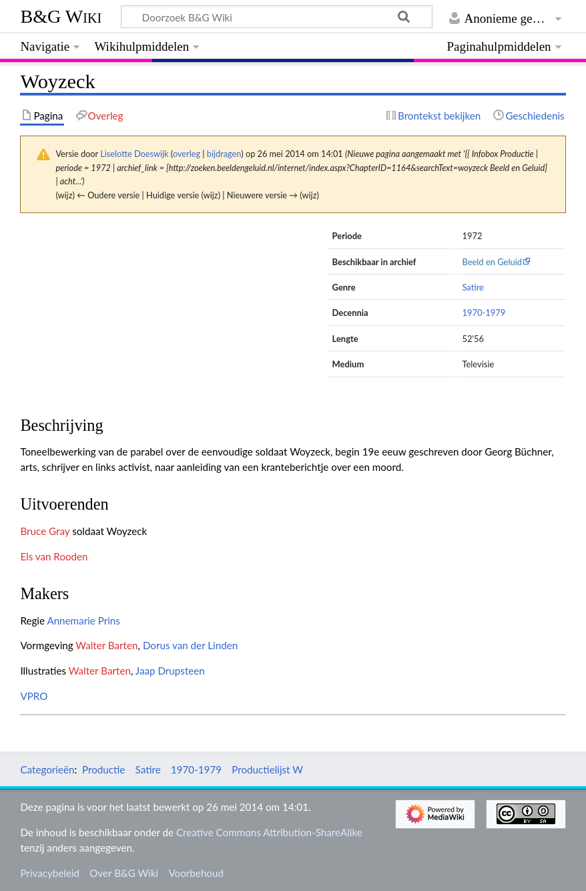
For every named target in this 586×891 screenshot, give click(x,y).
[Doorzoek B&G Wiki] (276, 16)
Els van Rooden (53, 556)
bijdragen (224, 153)
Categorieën (47, 769)
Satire (472, 287)
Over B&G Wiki (123, 873)
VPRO (33, 696)
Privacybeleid (49, 873)
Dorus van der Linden (190, 645)
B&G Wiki (60, 16)
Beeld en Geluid (492, 261)
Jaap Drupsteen (170, 671)
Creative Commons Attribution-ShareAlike (269, 832)
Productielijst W (267, 769)
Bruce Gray (44, 531)
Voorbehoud (195, 873)
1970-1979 (483, 312)
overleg (186, 153)
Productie (103, 769)
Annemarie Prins (83, 620)
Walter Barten (106, 645)
